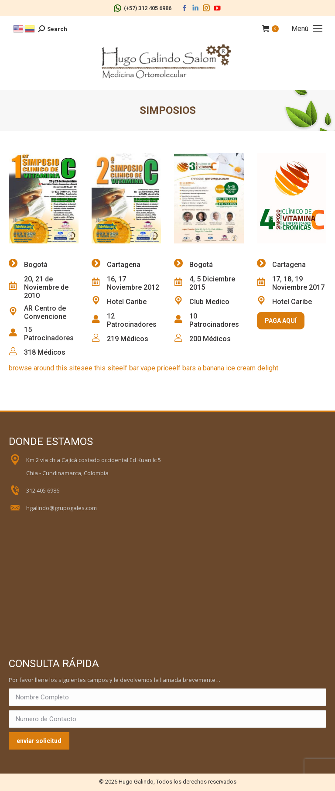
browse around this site (45, 368)
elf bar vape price (145, 368)
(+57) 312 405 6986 (142, 8)
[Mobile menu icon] (306, 28)
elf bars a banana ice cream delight (225, 368)
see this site (100, 368)
